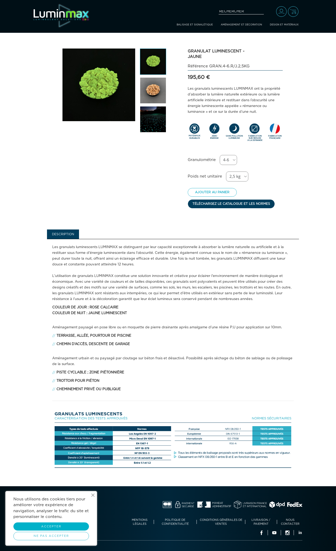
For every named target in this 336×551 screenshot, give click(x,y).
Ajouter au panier (212, 192)
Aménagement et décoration (241, 25)
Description (63, 234)
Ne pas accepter (51, 535)
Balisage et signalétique (195, 25)
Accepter (51, 526)
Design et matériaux (284, 25)
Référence (198, 66)
